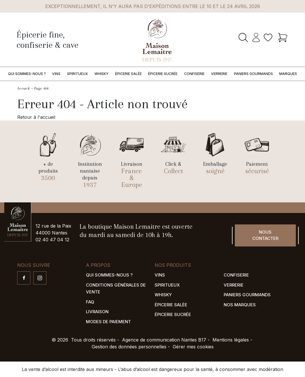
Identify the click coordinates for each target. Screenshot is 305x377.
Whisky (102, 74)
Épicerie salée (128, 74)
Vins (56, 74)
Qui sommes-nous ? (27, 74)
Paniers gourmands (253, 74)
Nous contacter (265, 235)
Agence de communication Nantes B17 (164, 340)
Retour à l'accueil (36, 117)
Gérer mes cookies (193, 347)
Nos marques (240, 304)
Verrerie (219, 74)
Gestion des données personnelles (129, 347)
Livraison (97, 311)
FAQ (90, 302)
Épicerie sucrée (163, 74)
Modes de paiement (108, 321)
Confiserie (194, 74)
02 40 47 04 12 (52, 239)
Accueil (23, 88)
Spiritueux (77, 74)
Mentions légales (230, 340)
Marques (288, 74)
